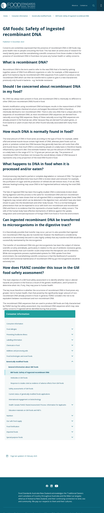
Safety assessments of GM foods (21, 389)
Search (93, 5)
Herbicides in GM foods (19, 378)
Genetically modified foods (41, 16)
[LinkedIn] (51, 485)
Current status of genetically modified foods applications (29, 394)
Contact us (83, 5)
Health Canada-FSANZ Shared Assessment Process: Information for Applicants (37, 405)
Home (5, 16)
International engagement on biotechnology (25, 399)
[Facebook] (47, 485)
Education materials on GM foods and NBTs (25, 410)
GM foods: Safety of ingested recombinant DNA (29, 372)
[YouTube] (56, 485)
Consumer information (20, 16)
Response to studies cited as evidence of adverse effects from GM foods (37, 383)
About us (75, 5)
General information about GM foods (23, 367)
